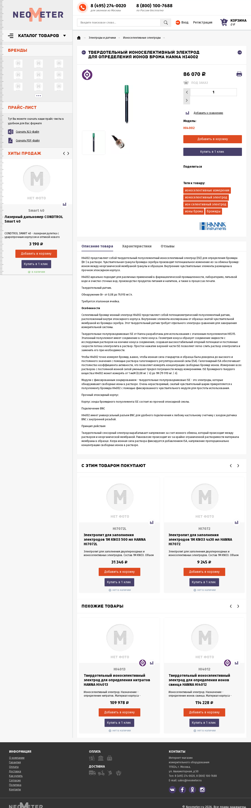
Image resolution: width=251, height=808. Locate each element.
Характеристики (137, 238)
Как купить (16, 767)
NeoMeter (38, 14)
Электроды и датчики (102, 37)
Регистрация (202, 22)
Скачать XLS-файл (27, 131)
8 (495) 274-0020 (108, 5)
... (38, 95)
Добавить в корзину (213, 131)
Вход (185, 22)
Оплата (14, 758)
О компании (16, 749)
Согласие (15, 772)
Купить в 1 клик (36, 264)
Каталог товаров (38, 35)
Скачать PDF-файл (28, 140)
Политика (15, 776)
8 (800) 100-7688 (154, 5)
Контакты (15, 781)
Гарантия (15, 754)
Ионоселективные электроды (142, 37)
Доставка (15, 763)
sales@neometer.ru (190, 772)
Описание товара (97, 238)
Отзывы (168, 238)
